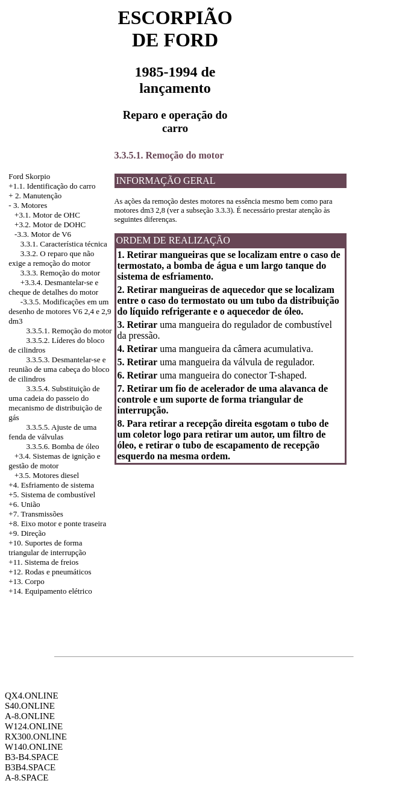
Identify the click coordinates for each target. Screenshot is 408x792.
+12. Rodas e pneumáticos (49, 571)
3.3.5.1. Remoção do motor (69, 330)
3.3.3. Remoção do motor (60, 272)
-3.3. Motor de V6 (42, 234)
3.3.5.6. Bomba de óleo (63, 446)
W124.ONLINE (34, 726)
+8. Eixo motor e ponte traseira (57, 523)
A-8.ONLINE (30, 716)
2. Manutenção (38, 195)
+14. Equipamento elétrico (50, 591)
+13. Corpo (26, 581)
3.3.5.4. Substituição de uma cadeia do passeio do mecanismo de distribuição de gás (55, 403)
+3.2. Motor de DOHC (50, 224)
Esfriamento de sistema (57, 484)
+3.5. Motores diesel (46, 475)
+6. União (24, 504)
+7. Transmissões (35, 513)
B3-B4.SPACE (31, 757)
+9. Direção (26, 533)
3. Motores (30, 205)
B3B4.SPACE (30, 767)
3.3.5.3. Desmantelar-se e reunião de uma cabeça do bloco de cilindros (58, 369)
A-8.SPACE (26, 777)
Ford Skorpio (29, 176)
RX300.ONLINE (36, 736)
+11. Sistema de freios (43, 562)
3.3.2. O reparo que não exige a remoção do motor (51, 258)
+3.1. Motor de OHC (47, 214)
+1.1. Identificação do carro (51, 185)
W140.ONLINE (34, 747)
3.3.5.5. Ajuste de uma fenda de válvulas (52, 432)
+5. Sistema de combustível (51, 494)
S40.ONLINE (30, 706)
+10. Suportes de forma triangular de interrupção (47, 547)
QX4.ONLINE (31, 695)
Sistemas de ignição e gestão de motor (54, 460)
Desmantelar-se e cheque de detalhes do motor (53, 287)
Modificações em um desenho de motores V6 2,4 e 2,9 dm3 (59, 311)
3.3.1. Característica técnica (63, 243)
